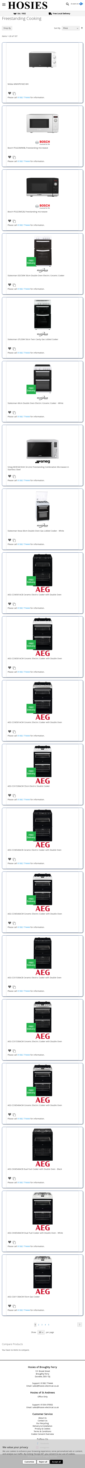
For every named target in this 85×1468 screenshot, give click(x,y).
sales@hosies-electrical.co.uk (46, 1386)
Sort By (57, 28)
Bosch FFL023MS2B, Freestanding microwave (27, 211)
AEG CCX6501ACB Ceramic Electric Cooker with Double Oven (34, 594)
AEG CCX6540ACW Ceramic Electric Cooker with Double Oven (35, 913)
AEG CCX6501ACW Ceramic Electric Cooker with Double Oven (35, 658)
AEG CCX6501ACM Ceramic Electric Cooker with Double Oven (35, 722)
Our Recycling (42, 1423)
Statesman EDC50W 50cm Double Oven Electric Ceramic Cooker (36, 275)
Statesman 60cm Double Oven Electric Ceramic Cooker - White (35, 403)
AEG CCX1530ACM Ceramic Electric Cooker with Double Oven (35, 1041)
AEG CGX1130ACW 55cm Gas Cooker (24, 1296)
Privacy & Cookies (42, 1428)
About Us (42, 1418)
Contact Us (42, 1420)
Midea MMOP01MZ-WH (18, 84)
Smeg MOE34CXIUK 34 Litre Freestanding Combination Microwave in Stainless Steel (38, 468)
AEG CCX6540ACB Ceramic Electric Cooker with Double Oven (34, 850)
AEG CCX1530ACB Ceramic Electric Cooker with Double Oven (34, 977)
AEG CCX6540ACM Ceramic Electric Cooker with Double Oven (35, 1105)
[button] (10, 93)
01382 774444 (24, 97)
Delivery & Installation (42, 1426)
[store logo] (27, 5)
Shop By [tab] (7, 28)
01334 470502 (47, 1404)
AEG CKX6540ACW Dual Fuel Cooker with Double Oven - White (35, 1233)
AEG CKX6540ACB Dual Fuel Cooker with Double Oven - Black (35, 1169)
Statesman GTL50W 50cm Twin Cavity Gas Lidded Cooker (33, 339)
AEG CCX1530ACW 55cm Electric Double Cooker (29, 786)
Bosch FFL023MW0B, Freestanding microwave (28, 148)
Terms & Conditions (42, 1431)
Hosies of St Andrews (42, 1392)
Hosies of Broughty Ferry (42, 1367)
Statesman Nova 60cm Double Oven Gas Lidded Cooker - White (36, 531)
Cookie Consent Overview (42, 1434)
